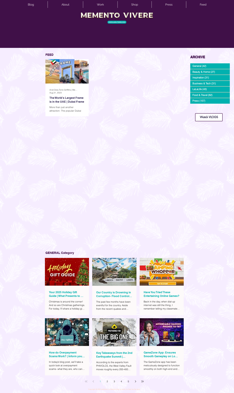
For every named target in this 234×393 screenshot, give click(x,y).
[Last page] (142, 381)
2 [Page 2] (107, 381)
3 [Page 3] (114, 381)
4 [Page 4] (121, 381)
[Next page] (135, 381)
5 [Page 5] (128, 381)
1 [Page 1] (100, 381)
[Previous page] (93, 381)
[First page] (86, 381)
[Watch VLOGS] (209, 117)
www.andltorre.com (198, 110)
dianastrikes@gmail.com (209, 107)
